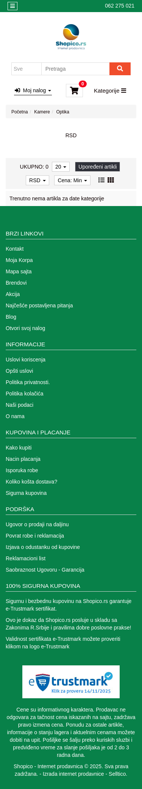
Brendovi (16, 283)
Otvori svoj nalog (25, 328)
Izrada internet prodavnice (73, 774)
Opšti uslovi (19, 371)
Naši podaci (19, 405)
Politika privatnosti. (28, 382)
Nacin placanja (23, 459)
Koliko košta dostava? (31, 482)
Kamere (42, 112)
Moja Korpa (19, 260)
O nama (15, 416)
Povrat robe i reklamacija (35, 536)
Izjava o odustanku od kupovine (43, 547)
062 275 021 (119, 6)
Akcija (13, 294)
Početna (19, 112)
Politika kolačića (25, 394)
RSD (37, 180)
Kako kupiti (18, 448)
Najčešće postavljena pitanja (39, 305)
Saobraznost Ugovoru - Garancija (45, 570)
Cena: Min (72, 180)
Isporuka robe (22, 470)
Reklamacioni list (25, 558)
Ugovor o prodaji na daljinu (37, 524)
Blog (11, 317)
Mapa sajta (18, 271)
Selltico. (118, 774)
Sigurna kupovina (26, 493)
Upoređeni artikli (97, 167)
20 (60, 167)
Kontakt (14, 249)
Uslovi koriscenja (25, 360)
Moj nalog (33, 90)
